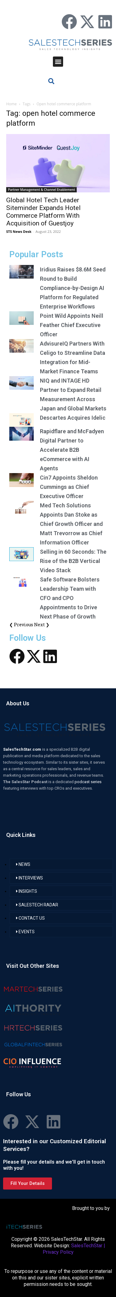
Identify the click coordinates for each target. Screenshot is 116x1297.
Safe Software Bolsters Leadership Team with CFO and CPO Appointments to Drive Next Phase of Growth (70, 598)
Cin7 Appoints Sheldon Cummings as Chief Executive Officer (69, 486)
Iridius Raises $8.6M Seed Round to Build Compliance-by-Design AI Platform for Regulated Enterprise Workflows (72, 288)
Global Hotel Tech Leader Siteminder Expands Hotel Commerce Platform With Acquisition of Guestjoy (43, 211)
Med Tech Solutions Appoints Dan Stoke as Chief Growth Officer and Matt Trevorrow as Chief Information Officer (71, 524)
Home (11, 104)
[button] (58, 62)
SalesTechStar (86, 1246)
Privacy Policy (58, 1252)
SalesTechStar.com (22, 749)
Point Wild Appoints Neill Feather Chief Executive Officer (71, 325)
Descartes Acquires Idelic (72, 417)
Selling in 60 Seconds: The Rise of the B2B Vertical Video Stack (73, 560)
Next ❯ (41, 625)
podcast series (88, 781)
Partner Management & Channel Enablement (41, 189)
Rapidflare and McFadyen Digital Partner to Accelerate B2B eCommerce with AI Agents (72, 450)
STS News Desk (18, 231)
